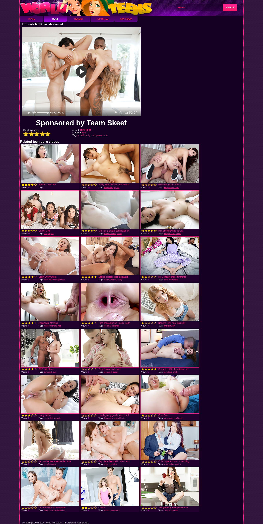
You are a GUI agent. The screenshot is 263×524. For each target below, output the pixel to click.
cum (176, 280)
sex (165, 464)
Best (55, 19)
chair (46, 280)
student (178, 464)
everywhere (59, 280)
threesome (108, 418)
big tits (116, 187)
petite (175, 510)
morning (54, 326)
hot (59, 326)
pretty (87, 135)
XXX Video (126, 19)
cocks (105, 135)
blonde (116, 326)
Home (31, 19)
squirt (51, 280)
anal (165, 326)
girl (173, 326)
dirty (170, 326)
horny (171, 280)
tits (52, 233)
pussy (99, 135)
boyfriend (178, 418)
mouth (81, 135)
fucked (176, 187)
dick (51, 418)
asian (110, 187)
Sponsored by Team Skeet (81, 123)
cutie (166, 510)
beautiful (61, 510)
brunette (57, 418)
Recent (78, 19)
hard (170, 372)
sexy (171, 510)
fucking (107, 510)
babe (170, 187)
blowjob (122, 418)
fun (49, 233)
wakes (46, 326)
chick (175, 372)
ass (45, 233)
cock (93, 135)
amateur (172, 233)
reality (119, 233)
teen (106, 187)
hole (111, 464)
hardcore (112, 233)
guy (54, 372)
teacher (170, 464)
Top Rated (102, 19)
